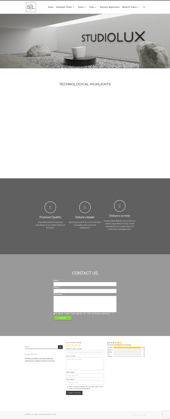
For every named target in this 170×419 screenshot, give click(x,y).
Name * (57, 280)
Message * (59, 294)
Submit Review (74, 392)
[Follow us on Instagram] (135, 414)
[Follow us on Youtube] (142, 414)
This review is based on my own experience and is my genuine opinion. (86, 387)
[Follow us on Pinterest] (137, 414)
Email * (58, 287)
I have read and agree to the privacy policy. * (85, 313)
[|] (31, 7)
